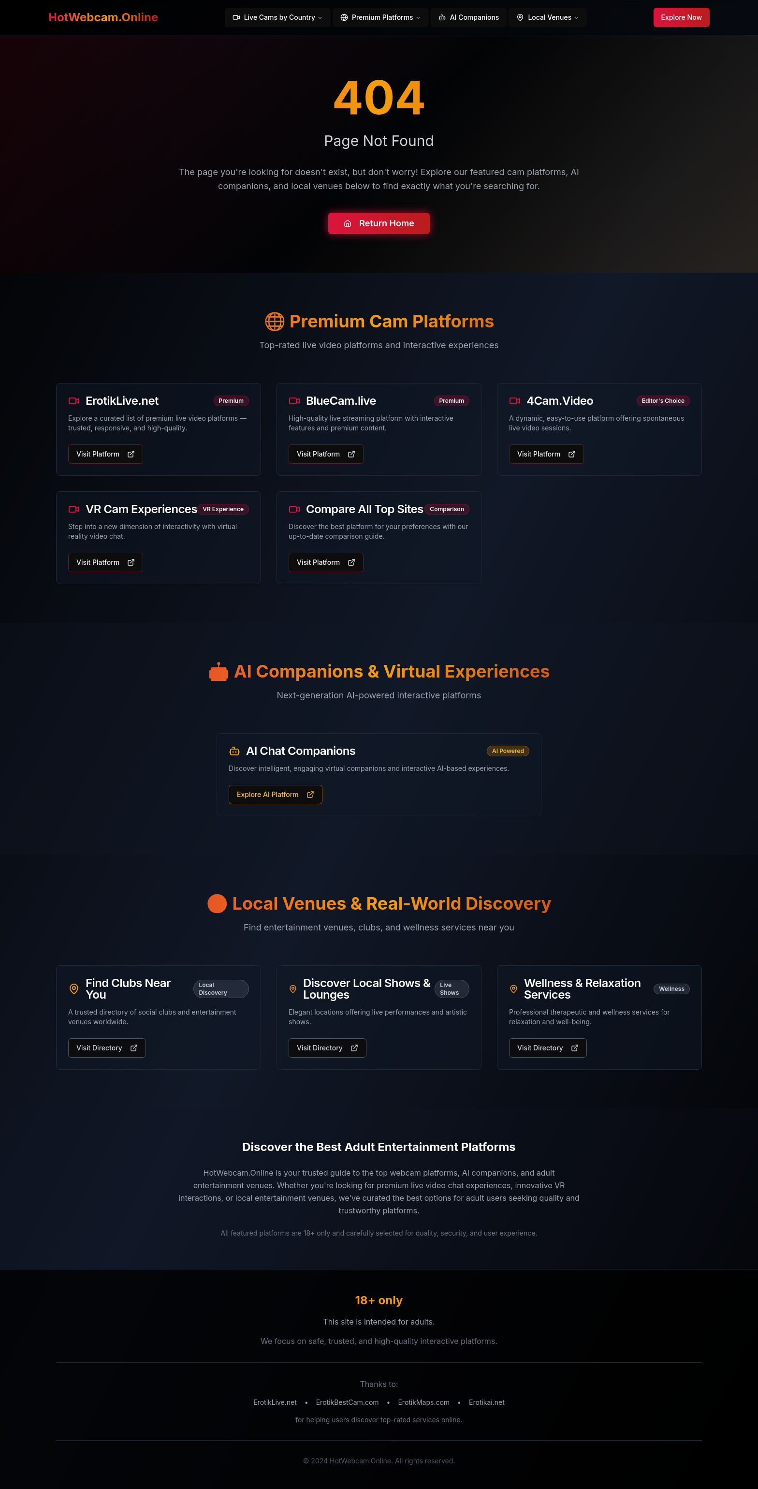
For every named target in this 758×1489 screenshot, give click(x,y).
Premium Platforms (380, 17)
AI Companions (468, 17)
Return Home (379, 223)
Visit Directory (107, 1048)
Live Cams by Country (278, 17)
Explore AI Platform (275, 794)
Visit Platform (105, 454)
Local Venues (547, 17)
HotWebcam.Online (103, 17)
